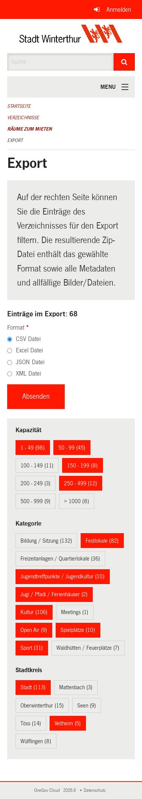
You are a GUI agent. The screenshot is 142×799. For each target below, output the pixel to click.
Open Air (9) (33, 630)
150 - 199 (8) (82, 466)
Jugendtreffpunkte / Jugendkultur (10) (62, 576)
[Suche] (124, 62)
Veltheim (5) (68, 723)
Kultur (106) (33, 612)
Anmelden (118, 9)
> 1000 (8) (76, 501)
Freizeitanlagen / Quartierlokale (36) (60, 559)
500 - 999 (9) (35, 501)
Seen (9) (86, 706)
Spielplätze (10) (78, 630)
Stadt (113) (32, 687)
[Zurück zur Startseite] (71, 36)
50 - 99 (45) (71, 448)
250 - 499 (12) (80, 483)
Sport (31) (31, 648)
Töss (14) (30, 723)
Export (15, 140)
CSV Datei (28, 339)
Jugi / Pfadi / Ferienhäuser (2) (53, 594)
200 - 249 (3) (35, 483)
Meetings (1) (74, 612)
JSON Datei (30, 362)
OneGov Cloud (48, 790)
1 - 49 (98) (32, 448)
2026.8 (70, 790)
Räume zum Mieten (29, 129)
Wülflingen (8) (35, 741)
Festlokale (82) (102, 541)
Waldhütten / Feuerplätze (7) (87, 648)
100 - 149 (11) (36, 466)
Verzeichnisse (23, 117)
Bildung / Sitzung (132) (46, 541)
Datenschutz (96, 790)
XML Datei (28, 373)
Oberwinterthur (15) (42, 706)
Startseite (19, 106)
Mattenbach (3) (75, 687)
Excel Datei (29, 350)
